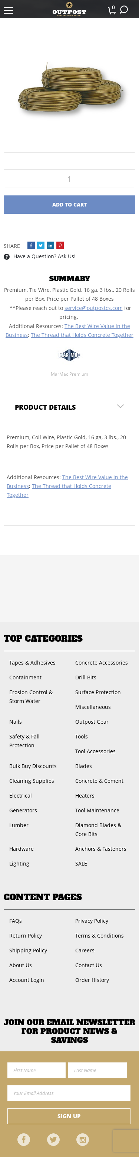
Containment (25, 677)
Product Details (45, 407)
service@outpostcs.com (93, 307)
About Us (20, 965)
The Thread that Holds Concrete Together (82, 334)
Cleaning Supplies (31, 780)
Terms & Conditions (99, 935)
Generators (23, 810)
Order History (92, 979)
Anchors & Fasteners (100, 848)
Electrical (20, 795)
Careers (85, 950)
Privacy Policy (91, 920)
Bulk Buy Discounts (33, 765)
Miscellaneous (93, 706)
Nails (15, 721)
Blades (83, 765)
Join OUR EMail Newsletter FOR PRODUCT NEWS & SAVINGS (69, 1031)
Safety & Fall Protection (24, 741)
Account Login (26, 979)
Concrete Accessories (101, 662)
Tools (81, 736)
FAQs (15, 920)
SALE (81, 863)
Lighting (19, 863)
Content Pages (43, 897)
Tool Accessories (95, 751)
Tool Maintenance (97, 810)
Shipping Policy (28, 950)
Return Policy (25, 935)
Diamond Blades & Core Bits (98, 829)
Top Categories (43, 638)
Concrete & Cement (99, 780)
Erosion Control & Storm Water (31, 696)
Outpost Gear (92, 721)
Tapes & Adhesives (32, 662)
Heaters (85, 795)
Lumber (19, 825)
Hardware (21, 848)
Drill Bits (85, 677)
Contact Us (88, 965)
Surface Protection (98, 692)
